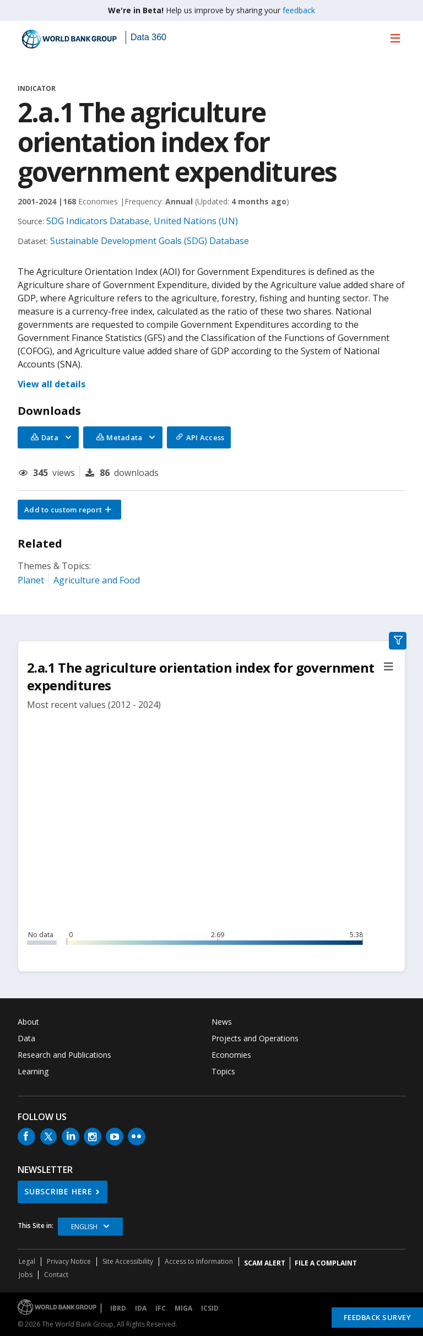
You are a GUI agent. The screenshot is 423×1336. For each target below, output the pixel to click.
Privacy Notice (69, 1261)
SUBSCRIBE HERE (58, 1191)
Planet (31, 580)
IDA (141, 1308)
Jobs (25, 1274)
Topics (223, 1071)
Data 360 (148, 37)
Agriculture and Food (96, 580)
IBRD (118, 1308)
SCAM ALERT (264, 1263)
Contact (56, 1274)
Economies (231, 1055)
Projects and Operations (255, 1038)
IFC (160, 1308)
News (222, 1021)
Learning (33, 1071)
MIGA (183, 1308)
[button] (69, 510)
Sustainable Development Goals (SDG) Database (149, 241)
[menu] (395, 38)
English (84, 1226)
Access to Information (199, 1261)
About (28, 1021)
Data (26, 1038)
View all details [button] (51, 384)
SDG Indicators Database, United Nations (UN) (142, 221)
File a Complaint (326, 1263)
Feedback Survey (377, 1317)
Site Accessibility (127, 1261)
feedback (299, 10)
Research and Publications (64, 1055)
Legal (27, 1261)
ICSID (210, 1308)
